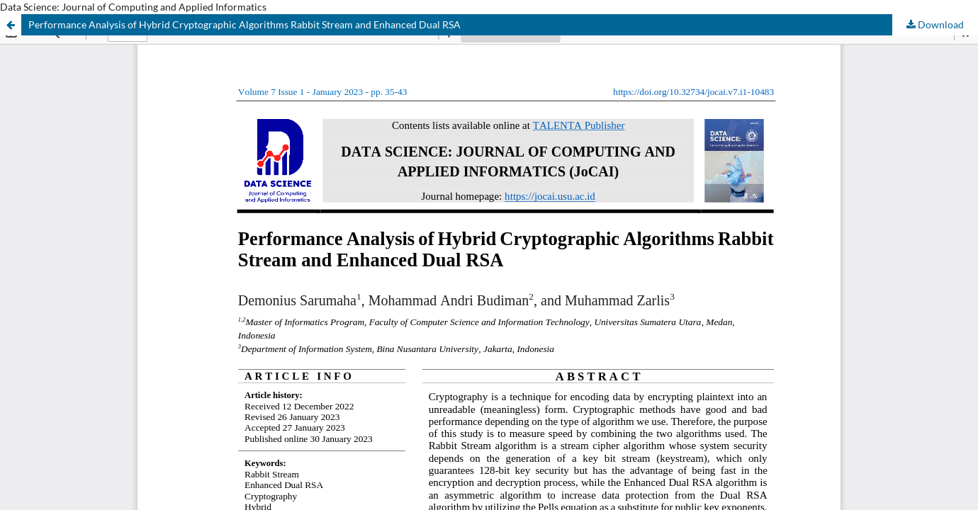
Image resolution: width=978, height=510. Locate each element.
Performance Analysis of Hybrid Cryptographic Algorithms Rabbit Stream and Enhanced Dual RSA (244, 24)
